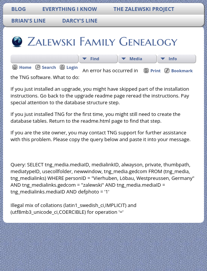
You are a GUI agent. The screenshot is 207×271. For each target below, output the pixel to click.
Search (49, 67)
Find (94, 58)
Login (72, 67)
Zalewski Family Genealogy (101, 41)
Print (156, 70)
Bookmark (182, 70)
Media (135, 58)
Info (173, 58)
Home (25, 67)
